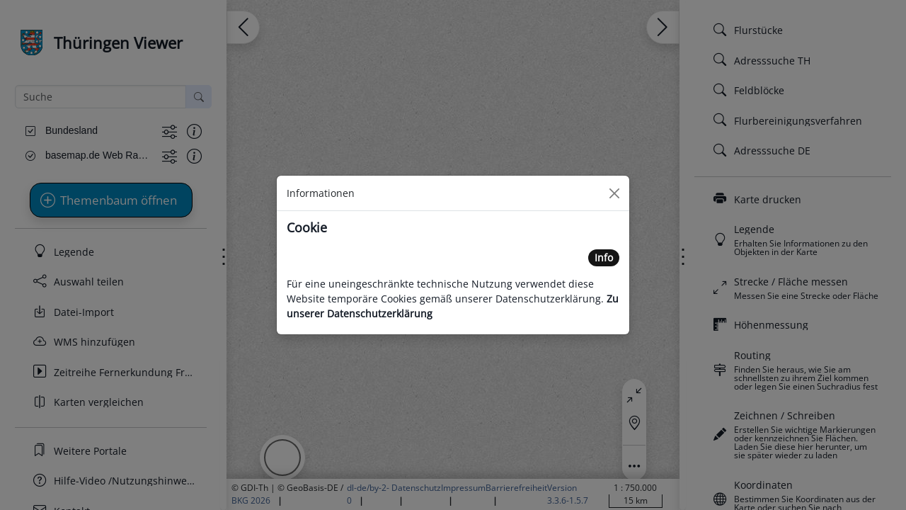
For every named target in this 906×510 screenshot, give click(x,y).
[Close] (614, 193)
